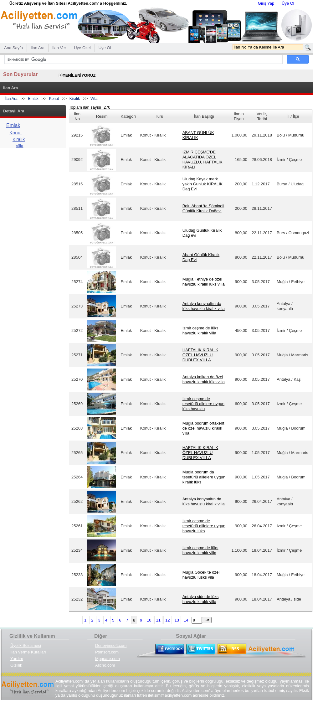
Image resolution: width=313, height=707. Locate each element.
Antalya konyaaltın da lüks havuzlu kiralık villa (203, 306)
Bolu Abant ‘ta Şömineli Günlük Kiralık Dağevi (203, 208)
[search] (143, 59)
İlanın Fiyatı (239, 116)
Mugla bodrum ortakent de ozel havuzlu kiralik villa (203, 428)
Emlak (33, 98)
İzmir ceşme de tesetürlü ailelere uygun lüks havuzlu (203, 403)
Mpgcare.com (107, 658)
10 (149, 620)
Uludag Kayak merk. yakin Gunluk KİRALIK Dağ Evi (202, 184)
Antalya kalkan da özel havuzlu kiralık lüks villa (203, 379)
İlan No (77, 116)
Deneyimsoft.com (110, 645)
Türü (159, 116)
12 (167, 620)
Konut (54, 98)
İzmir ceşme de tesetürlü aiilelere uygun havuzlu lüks (203, 526)
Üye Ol (288, 3)
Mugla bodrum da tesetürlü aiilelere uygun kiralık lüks (203, 477)
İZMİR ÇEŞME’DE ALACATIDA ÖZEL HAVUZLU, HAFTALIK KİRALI (202, 159)
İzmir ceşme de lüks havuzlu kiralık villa (200, 330)
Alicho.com (105, 665)
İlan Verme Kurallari (28, 652)
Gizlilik (16, 665)
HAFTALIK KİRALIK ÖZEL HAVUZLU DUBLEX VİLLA (200, 355)
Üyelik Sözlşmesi (25, 645)
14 (186, 620)
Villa (93, 98)
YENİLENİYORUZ (79, 75)
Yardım (16, 658)
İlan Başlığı (204, 116)
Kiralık (74, 98)
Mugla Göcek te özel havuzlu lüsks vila (201, 575)
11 (158, 620)
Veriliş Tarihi (262, 116)
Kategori (128, 116)
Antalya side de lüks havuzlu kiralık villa (200, 599)
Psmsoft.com (107, 652)
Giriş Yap (266, 3)
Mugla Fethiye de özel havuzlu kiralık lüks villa (203, 281)
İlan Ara (11, 98)
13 (177, 620)
